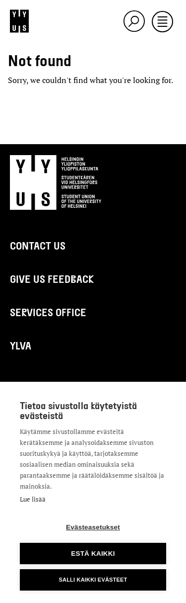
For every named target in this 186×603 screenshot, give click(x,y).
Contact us (37, 245)
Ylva (20, 345)
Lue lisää (33, 499)
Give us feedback (52, 278)
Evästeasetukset (93, 527)
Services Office (48, 312)
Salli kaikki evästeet (93, 580)
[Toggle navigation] (162, 22)
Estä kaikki (93, 553)
